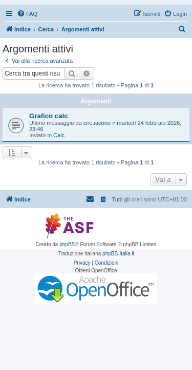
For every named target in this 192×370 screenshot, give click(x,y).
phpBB (67, 244)
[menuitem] (27, 14)
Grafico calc (48, 116)
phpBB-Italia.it (118, 253)
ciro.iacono (97, 123)
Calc (59, 135)
